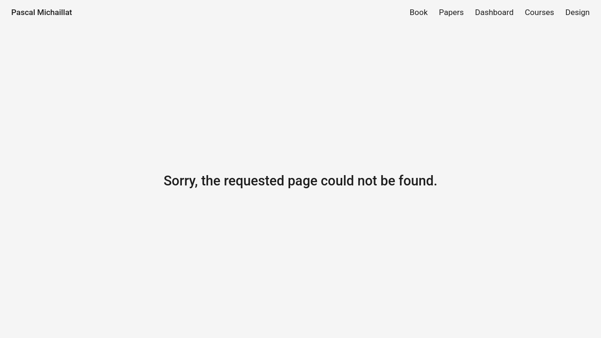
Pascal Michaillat (41, 12)
